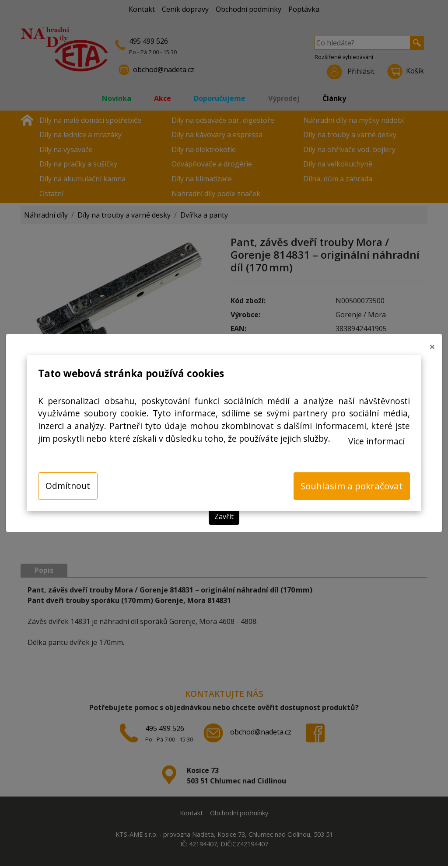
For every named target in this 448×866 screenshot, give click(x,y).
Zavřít (224, 516)
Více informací (376, 441)
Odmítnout (68, 486)
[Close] (432, 346)
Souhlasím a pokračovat (352, 486)
